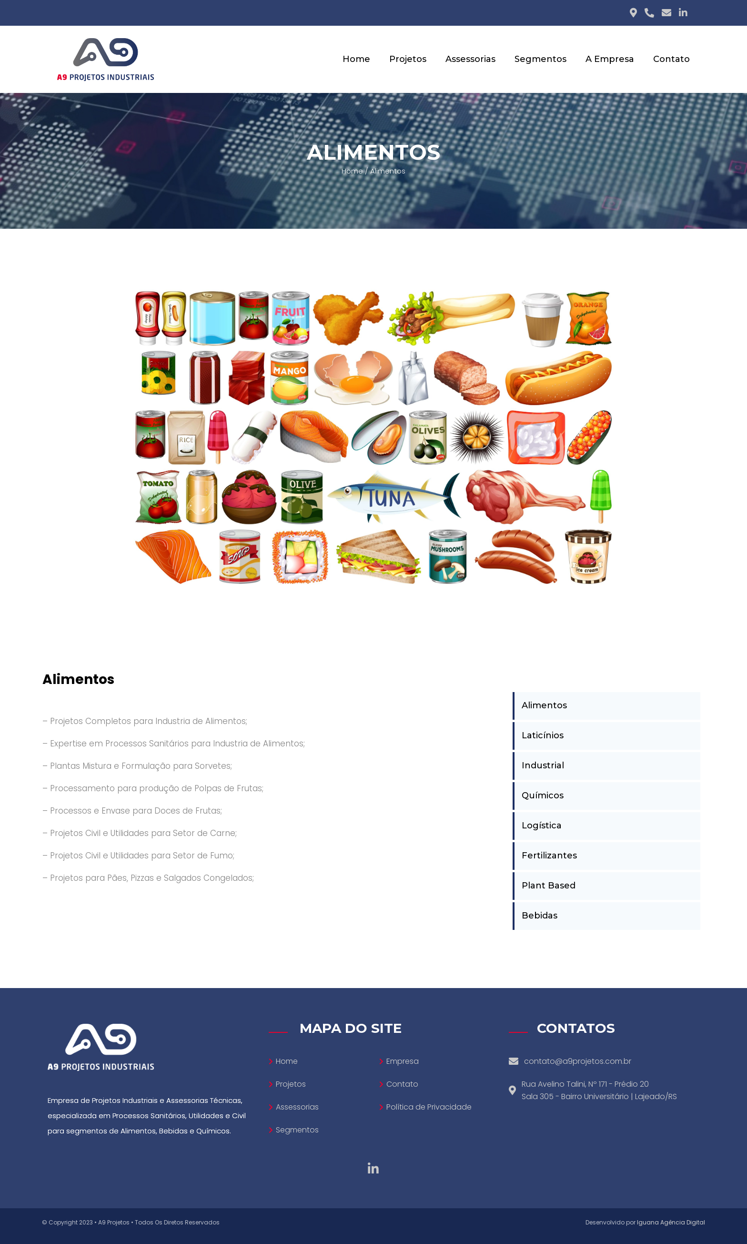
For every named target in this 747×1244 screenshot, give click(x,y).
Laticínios (543, 735)
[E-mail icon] (666, 13)
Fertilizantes (549, 855)
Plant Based (548, 885)
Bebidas (539, 915)
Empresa (402, 1061)
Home (352, 171)
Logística (542, 825)
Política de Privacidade (429, 1106)
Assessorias (297, 1106)
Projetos (291, 1084)
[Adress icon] (633, 13)
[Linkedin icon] (683, 13)
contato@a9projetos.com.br (577, 1061)
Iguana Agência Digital (671, 1222)
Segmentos (297, 1129)
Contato (402, 1084)
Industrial (543, 765)
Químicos (543, 795)
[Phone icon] (649, 13)
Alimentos (544, 705)
